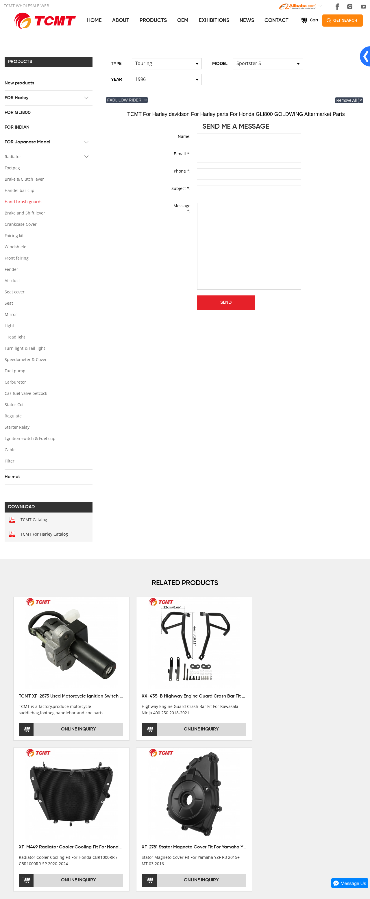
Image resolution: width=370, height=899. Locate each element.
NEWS (247, 20)
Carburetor (14, 381)
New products (18, 83)
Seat (8, 303)
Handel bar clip (19, 190)
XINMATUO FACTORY (24, 798)
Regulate (12, 415)
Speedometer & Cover (25, 359)
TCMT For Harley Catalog (43, 534)
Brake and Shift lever (24, 212)
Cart (314, 20)
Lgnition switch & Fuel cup (29, 438)
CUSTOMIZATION (193, 814)
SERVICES (188, 775)
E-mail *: (182, 153)
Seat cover (14, 291)
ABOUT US (16, 775)
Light (8, 325)
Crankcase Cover (20, 224)
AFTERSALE (189, 798)
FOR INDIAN (16, 127)
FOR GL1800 (17, 112)
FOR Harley (15, 97)
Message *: (181, 208)
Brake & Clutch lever (23, 179)
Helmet (11, 476)
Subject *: (180, 188)
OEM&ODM (187, 822)
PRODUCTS (153, 20)
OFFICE (11, 790)
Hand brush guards (23, 201)
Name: (184, 136)
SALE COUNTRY (19, 822)
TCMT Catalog (33, 519)
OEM (182, 20)
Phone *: (182, 170)
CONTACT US (278, 775)
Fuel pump (14, 370)
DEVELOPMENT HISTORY (28, 806)
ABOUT (120, 20)
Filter (9, 460)
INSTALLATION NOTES (198, 806)
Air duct (11, 280)
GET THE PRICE (192, 790)
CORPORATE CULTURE (26, 814)
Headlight (14, 336)
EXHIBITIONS (214, 20)
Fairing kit (13, 235)
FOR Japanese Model (26, 142)
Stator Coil (14, 404)
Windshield (15, 246)
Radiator (12, 156)
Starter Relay (16, 427)
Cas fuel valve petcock (25, 393)
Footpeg (11, 167)
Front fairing (16, 257)
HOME (94, 20)
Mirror (10, 314)
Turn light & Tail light (24, 348)
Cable (9, 449)
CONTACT (276, 20)
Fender (10, 269)
